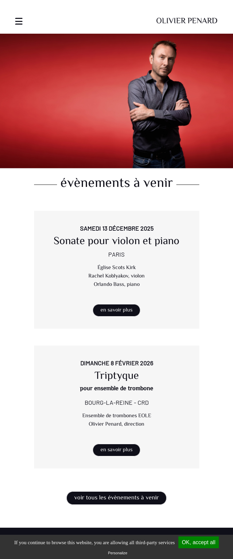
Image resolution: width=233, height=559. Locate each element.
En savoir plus (116, 310)
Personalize (117, 553)
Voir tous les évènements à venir (116, 498)
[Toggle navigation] (19, 17)
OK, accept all (198, 542)
